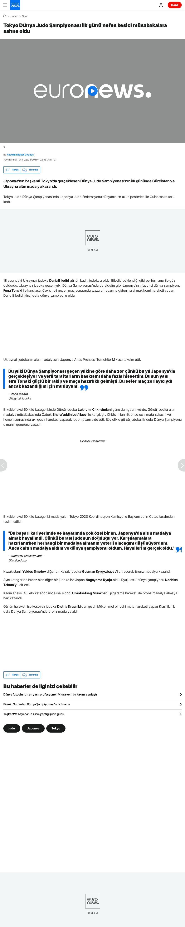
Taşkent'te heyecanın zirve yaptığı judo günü (33, 714)
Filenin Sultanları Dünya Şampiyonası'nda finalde (36, 704)
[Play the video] (92, 91)
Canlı (174, 5)
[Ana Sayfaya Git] (15, 5)
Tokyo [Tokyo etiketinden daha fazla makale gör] (56, 728)
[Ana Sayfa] (4, 16)
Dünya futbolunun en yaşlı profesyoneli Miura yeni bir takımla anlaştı (50, 694)
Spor (25, 16)
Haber (14, 16)
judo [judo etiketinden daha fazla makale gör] (12, 728)
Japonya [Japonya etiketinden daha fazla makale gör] (33, 728)
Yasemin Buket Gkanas (20, 154)
